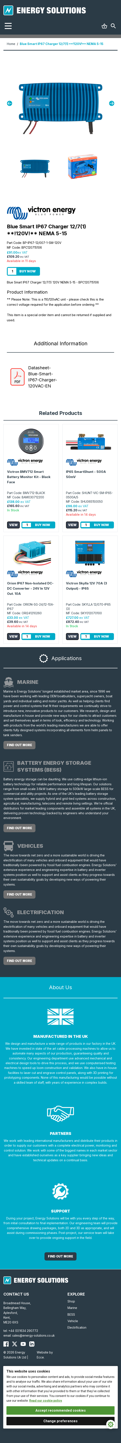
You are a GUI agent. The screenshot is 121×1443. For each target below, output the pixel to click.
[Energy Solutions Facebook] (6, 1344)
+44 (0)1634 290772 (23, 1331)
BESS (71, 1314)
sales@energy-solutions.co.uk (33, 1335)
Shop (71, 1301)
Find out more (19, 745)
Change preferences (60, 1421)
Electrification (76, 1327)
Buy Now (27, 271)
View (13, 525)
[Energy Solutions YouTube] (23, 1344)
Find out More (60, 1256)
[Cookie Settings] (110, 1424)
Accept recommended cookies (60, 1410)
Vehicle (72, 1321)
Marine (72, 1308)
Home (11, 44)
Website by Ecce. (45, 1354)
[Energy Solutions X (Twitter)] (14, 1344)
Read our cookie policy (45, 1400)
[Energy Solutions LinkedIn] (31, 1344)
